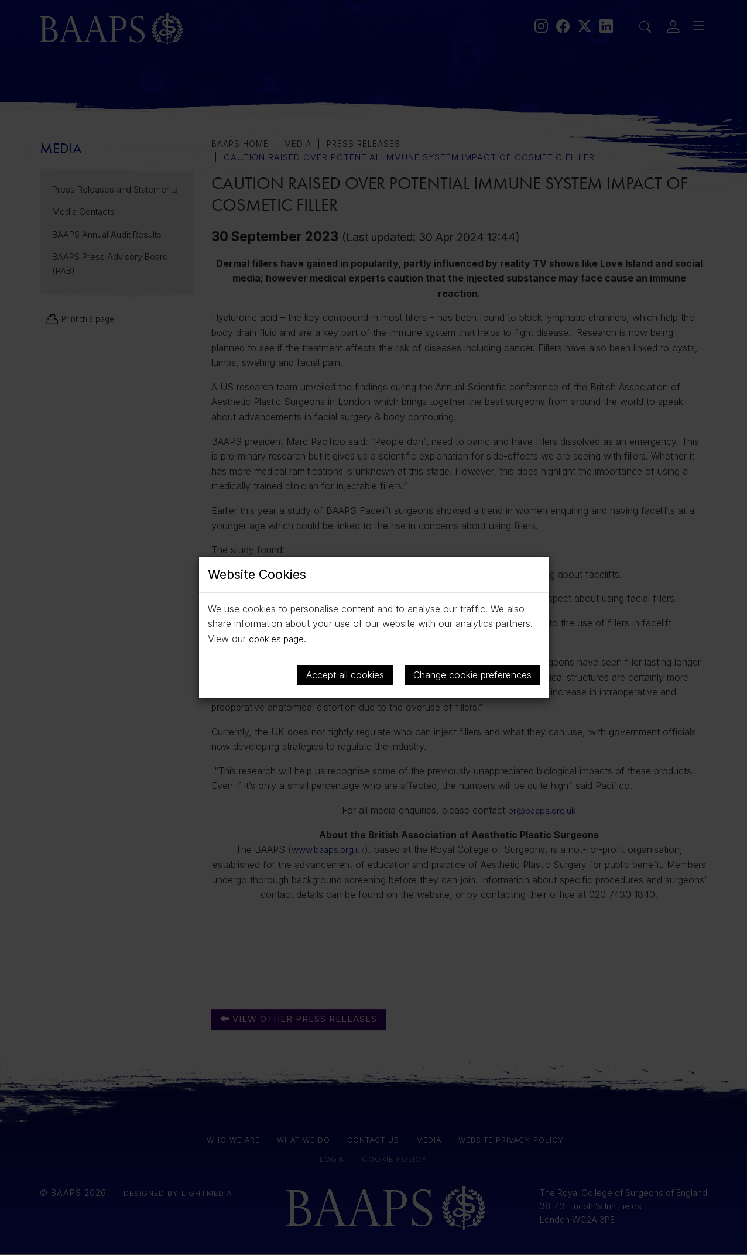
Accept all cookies (345, 674)
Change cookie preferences (472, 674)
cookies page (277, 638)
